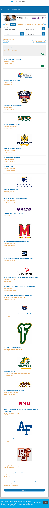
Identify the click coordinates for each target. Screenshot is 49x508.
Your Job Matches (29, 24)
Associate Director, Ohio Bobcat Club (13, 473)
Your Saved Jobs (39, 24)
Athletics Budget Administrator (12, 47)
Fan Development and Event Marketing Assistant (16, 241)
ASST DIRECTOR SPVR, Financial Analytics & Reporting (18, 295)
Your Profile (16, 10)
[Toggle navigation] (38, 3)
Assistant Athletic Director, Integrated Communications (18, 258)
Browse (13, 24)
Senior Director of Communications (13, 105)
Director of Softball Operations (12, 80)
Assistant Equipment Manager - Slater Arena (15, 464)
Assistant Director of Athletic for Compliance (15, 198)
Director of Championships (11, 189)
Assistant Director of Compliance (12, 59)
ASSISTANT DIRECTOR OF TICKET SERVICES (15, 213)
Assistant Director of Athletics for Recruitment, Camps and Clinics (21, 482)
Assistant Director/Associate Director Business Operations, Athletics (21, 277)
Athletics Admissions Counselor (12, 124)
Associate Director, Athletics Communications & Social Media (20, 286)
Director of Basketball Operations (12, 148)
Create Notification (40, 41)
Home (2, 10)
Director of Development (10, 438)
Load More (24, 490)
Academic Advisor (8, 166)
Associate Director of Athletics (12, 157)
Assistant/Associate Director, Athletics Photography (17, 313)
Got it (45, 502)
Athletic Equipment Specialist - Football (14, 390)
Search (7, 24)
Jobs (8, 10)
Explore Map (20, 24)
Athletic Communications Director (13, 347)
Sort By (5, 41)
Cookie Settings (38, 502)
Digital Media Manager (9, 371)
